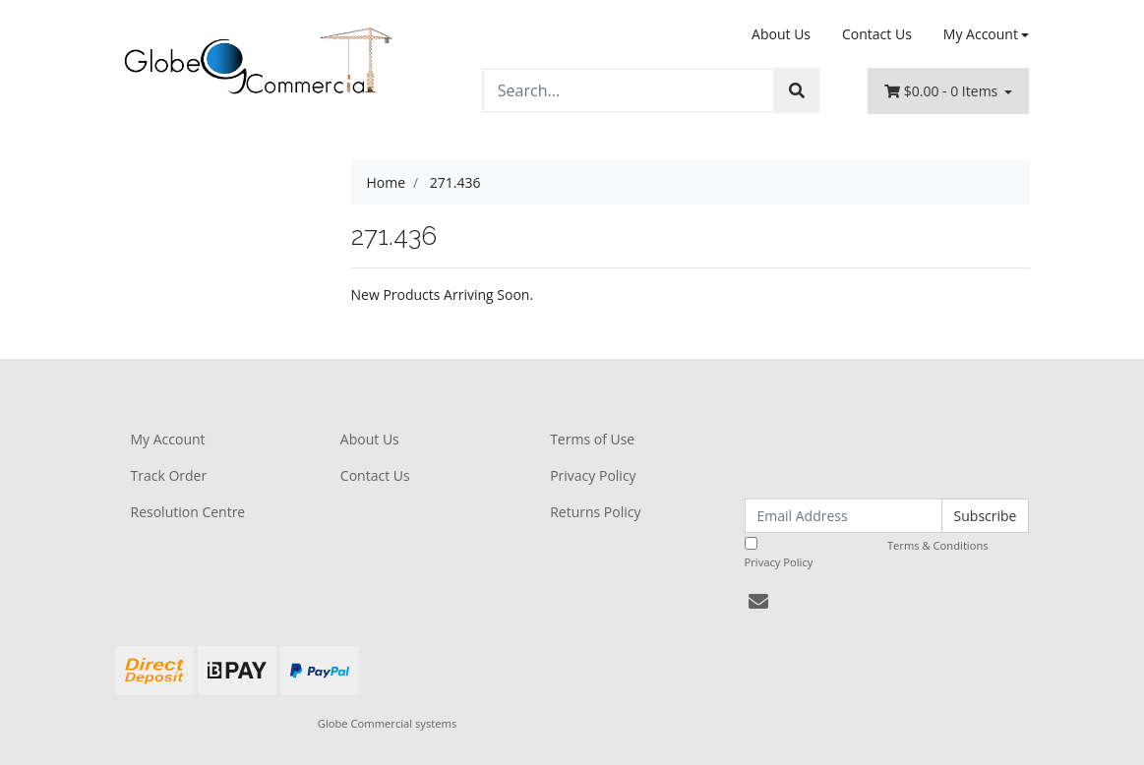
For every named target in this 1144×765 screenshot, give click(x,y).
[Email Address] (843, 516)
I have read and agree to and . (878, 553)
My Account (168, 439)
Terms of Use (592, 439)
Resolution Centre (188, 511)
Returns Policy (595, 511)
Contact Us (877, 34)
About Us (781, 34)
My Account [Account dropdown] (980, 34)
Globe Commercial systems (387, 723)
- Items (942, 91)
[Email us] (758, 601)
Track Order (169, 475)
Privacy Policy (592, 475)
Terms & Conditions (938, 545)
